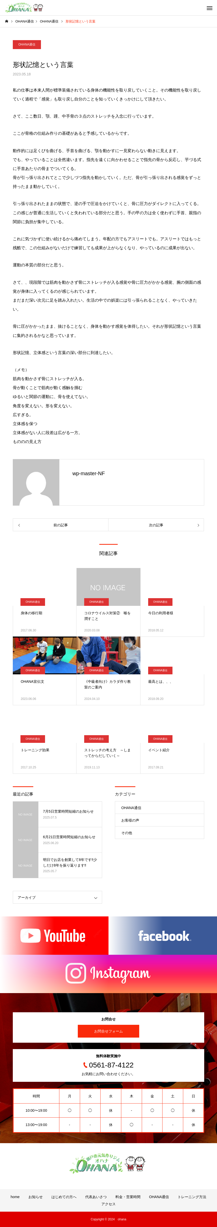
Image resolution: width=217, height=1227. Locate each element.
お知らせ (35, 1197)
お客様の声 (130, 820)
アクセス (108, 1204)
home (15, 1197)
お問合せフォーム (108, 1031)
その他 (126, 833)
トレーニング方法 (192, 1197)
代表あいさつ (96, 1197)
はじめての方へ (64, 1197)
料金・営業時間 (127, 1197)
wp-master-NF (88, 473)
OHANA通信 (27, 44)
